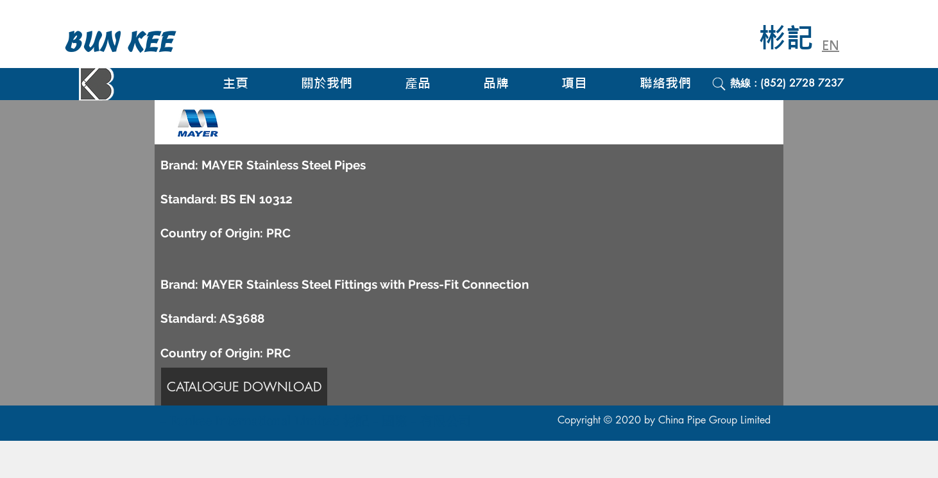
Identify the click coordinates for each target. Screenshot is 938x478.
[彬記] (795, 39)
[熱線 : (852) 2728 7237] (811, 83)
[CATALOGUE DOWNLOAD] (244, 386)
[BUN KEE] (132, 43)
